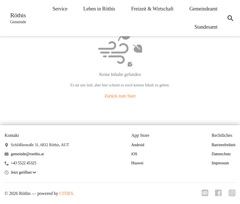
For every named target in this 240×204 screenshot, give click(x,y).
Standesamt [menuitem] (205, 27)
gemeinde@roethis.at (27, 154)
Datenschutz (221, 154)
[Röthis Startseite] (16, 18)
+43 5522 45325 (23, 163)
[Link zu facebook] (218, 194)
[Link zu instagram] (232, 194)
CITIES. (66, 193)
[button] (23, 173)
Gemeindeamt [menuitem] (203, 9)
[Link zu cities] (204, 194)
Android (137, 145)
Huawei (137, 163)
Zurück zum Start (120, 96)
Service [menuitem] (59, 9)
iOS (134, 154)
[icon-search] (230, 18)
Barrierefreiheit (223, 145)
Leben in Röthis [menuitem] (99, 9)
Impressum (220, 163)
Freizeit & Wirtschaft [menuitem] (152, 9)
